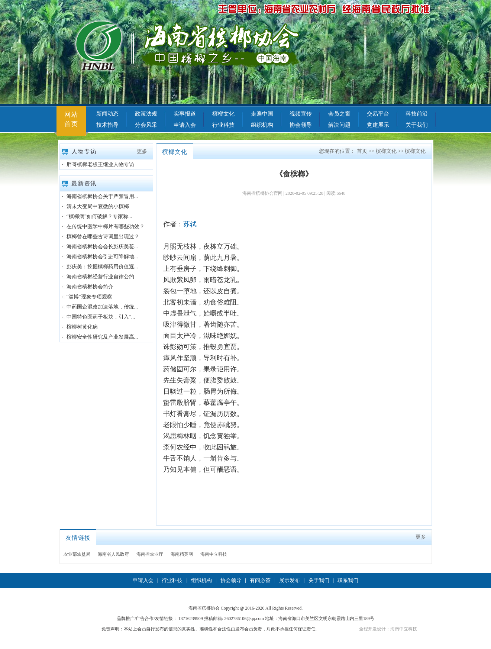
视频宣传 (301, 114)
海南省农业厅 (149, 554)
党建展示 (378, 125)
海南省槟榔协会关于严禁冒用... (102, 196)
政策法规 (146, 114)
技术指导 (107, 125)
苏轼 (190, 224)
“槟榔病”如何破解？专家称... (99, 216)
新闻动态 (107, 114)
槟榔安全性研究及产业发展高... (102, 337)
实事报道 (185, 114)
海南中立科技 (213, 554)
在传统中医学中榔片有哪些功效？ (106, 226)
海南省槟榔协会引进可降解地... (102, 256)
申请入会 (185, 125)
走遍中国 (262, 114)
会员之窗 (339, 114)
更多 (142, 151)
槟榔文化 (223, 114)
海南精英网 (182, 554)
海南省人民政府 (113, 554)
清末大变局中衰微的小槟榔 (98, 206)
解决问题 (339, 125)
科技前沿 (417, 114)
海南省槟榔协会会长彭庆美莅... (102, 246)
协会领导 (301, 125)
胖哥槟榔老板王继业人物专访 (100, 164)
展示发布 (289, 580)
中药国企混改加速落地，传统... (102, 307)
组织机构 (262, 125)
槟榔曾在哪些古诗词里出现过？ (103, 236)
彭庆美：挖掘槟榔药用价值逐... (102, 266)
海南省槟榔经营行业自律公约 (100, 277)
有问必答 (260, 580)
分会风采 (146, 125)
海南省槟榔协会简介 (90, 287)
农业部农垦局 (77, 554)
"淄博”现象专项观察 (90, 297)
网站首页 (71, 119)
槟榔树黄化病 (82, 327)
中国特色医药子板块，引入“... (101, 317)
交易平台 (378, 114)
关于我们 (417, 125)
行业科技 (223, 125)
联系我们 (347, 580)
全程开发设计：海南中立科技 (388, 629)
